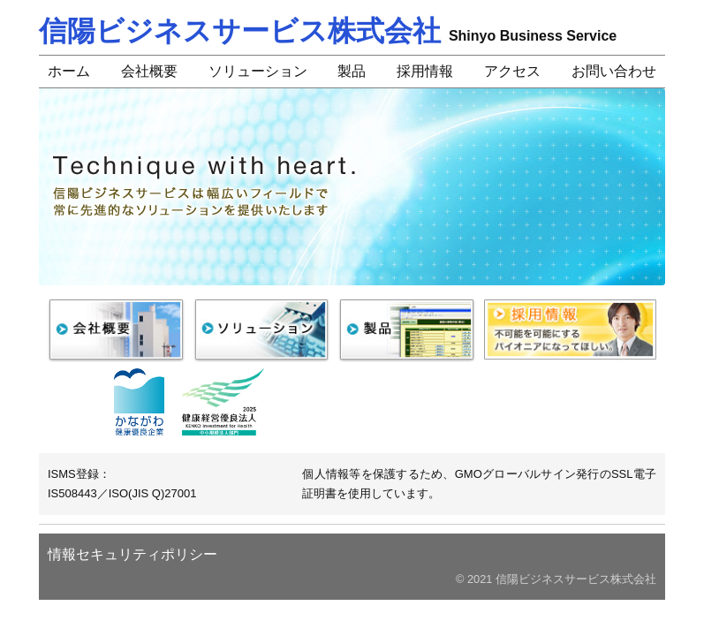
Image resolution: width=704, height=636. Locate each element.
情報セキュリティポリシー (132, 554)
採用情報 (425, 71)
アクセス (512, 71)
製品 (351, 71)
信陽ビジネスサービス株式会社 (328, 31)
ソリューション (257, 71)
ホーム (69, 71)
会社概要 (149, 71)
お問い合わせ (614, 71)
